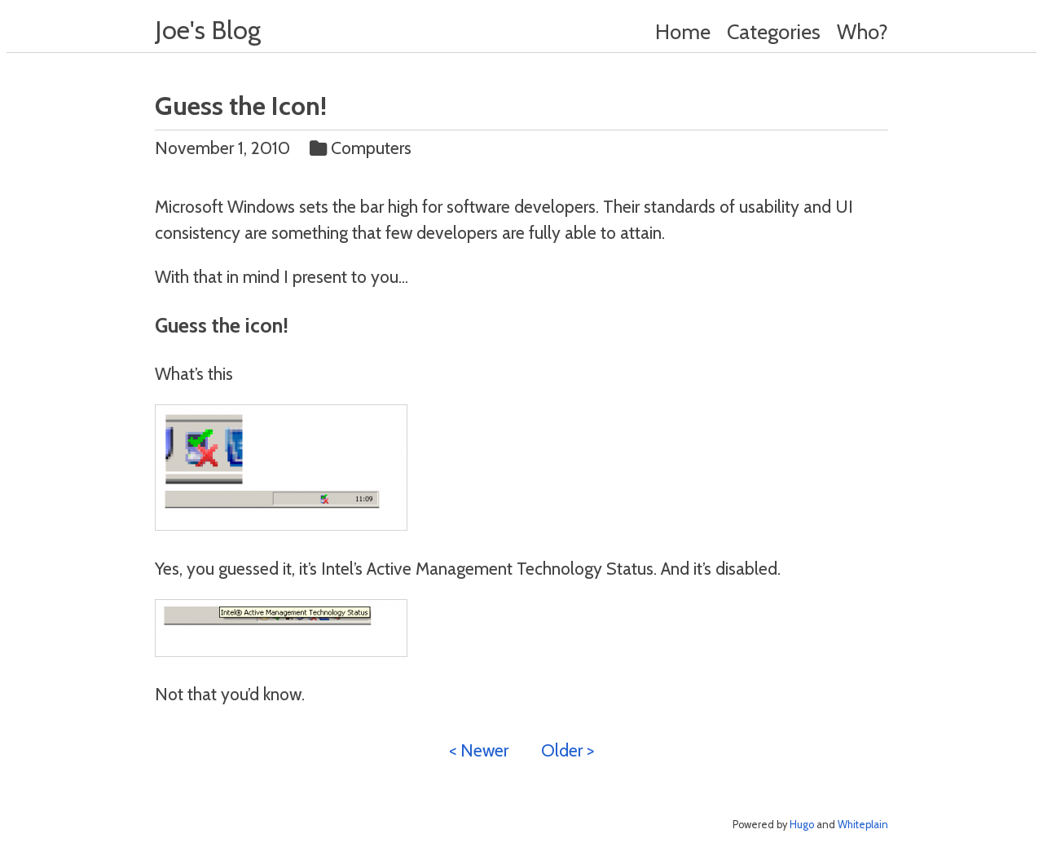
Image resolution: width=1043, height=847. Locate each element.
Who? (862, 31)
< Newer (478, 750)
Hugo (802, 824)
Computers (363, 147)
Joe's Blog (208, 30)
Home (683, 31)
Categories (774, 31)
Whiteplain (863, 824)
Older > (567, 750)
